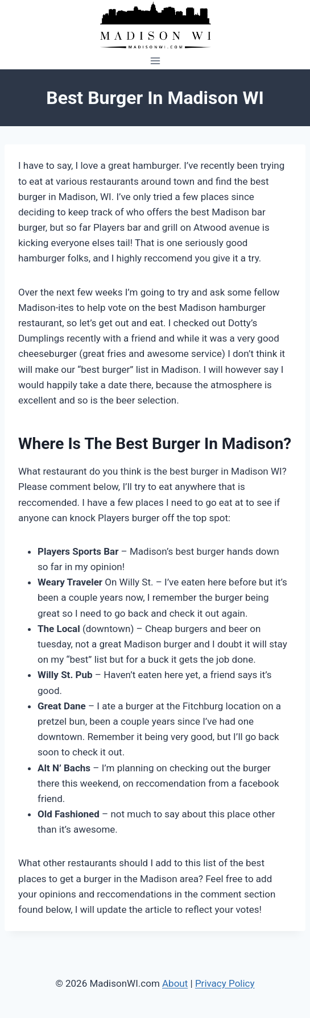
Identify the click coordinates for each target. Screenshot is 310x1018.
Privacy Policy (225, 983)
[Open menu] (155, 60)
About (175, 983)
